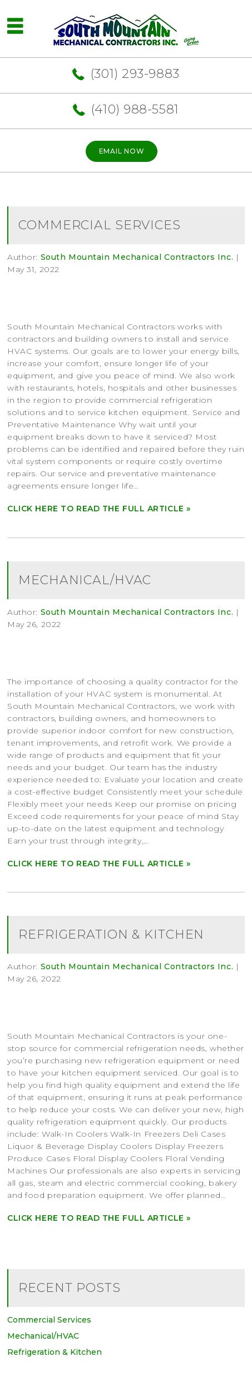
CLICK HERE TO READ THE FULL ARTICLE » (99, 509)
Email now (121, 151)
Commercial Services (99, 225)
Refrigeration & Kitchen (111, 934)
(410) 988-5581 (135, 109)
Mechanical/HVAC (84, 580)
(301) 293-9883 (135, 73)
